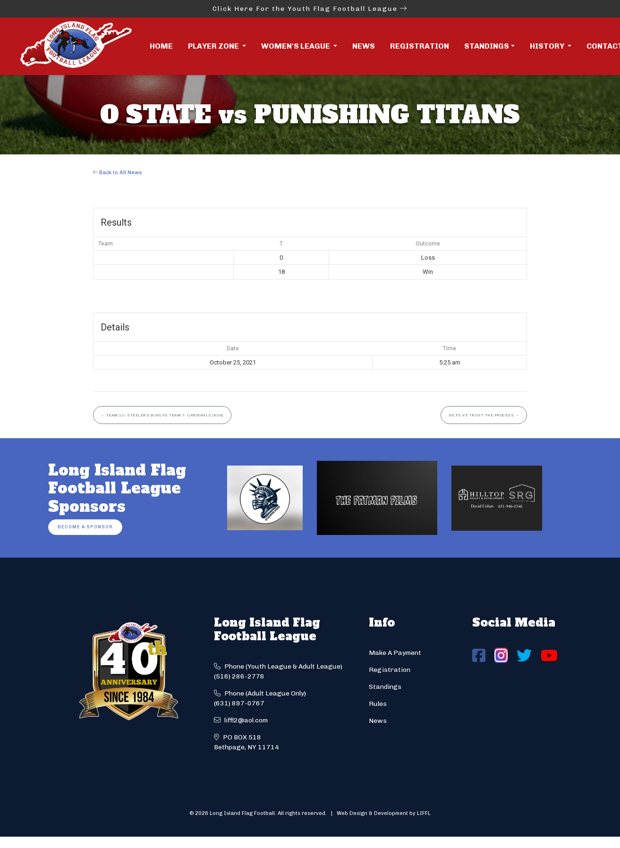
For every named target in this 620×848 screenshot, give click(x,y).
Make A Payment (395, 653)
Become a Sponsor (85, 526)
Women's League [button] (296, 46)
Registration (419, 46)
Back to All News (117, 172)
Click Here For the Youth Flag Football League (310, 9)
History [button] (548, 46)
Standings (486, 46)
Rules (378, 704)
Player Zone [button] (214, 46)
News (363, 46)
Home (161, 46)
